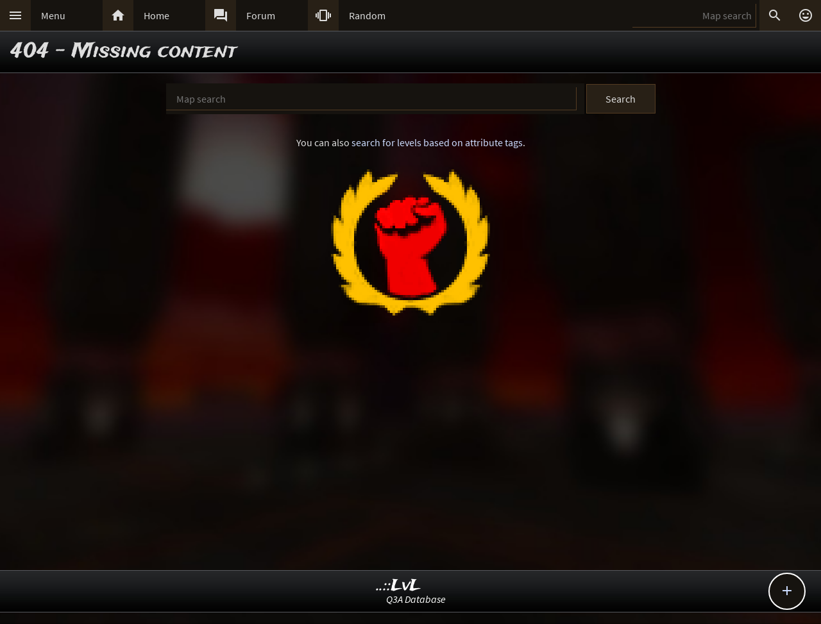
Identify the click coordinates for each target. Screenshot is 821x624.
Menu (53, 15)
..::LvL (398, 586)
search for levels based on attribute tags (437, 142)
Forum (260, 15)
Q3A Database (416, 599)
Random (367, 15)
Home (156, 15)
